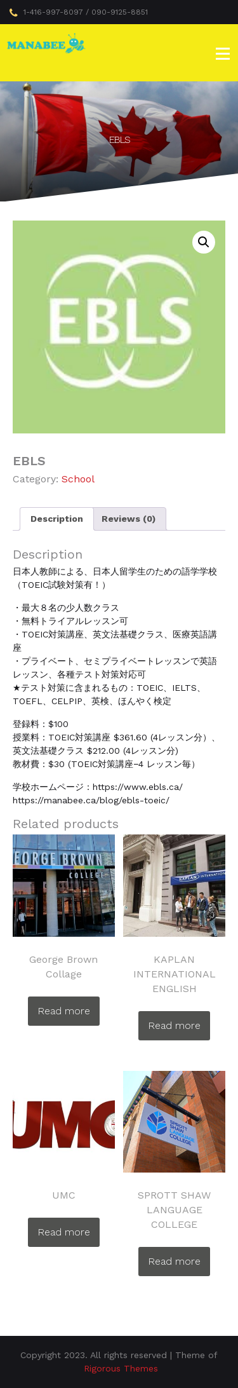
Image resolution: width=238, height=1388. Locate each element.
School (78, 479)
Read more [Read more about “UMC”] (63, 1232)
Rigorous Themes (121, 1368)
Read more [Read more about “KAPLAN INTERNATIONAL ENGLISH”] (174, 1025)
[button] (203, 242)
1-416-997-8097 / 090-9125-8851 (79, 13)
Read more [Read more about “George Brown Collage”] (63, 1011)
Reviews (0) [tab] (128, 519)
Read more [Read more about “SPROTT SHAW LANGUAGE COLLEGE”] (174, 1261)
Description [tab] (56, 519)
